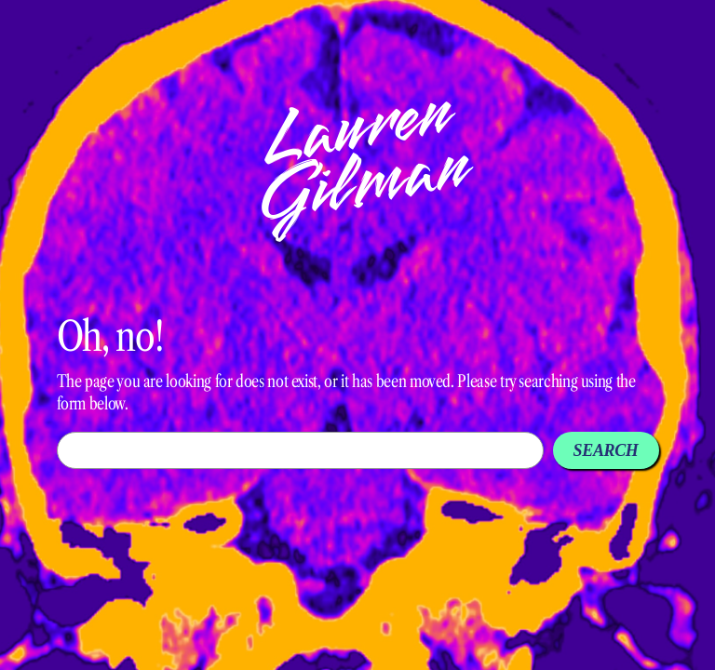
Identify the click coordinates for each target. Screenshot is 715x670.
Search (606, 450)
